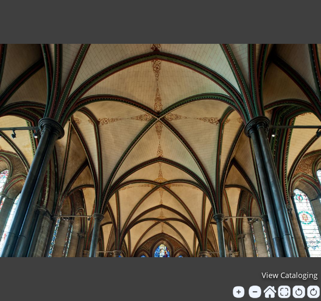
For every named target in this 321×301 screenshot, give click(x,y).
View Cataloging (290, 275)
